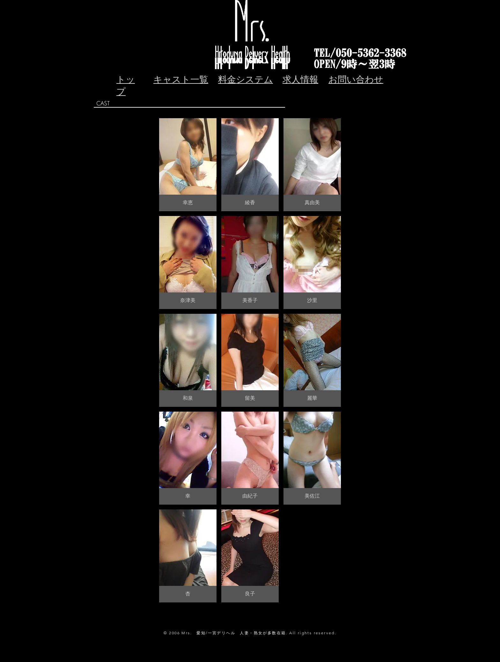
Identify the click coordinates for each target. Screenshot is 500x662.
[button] (188, 164)
